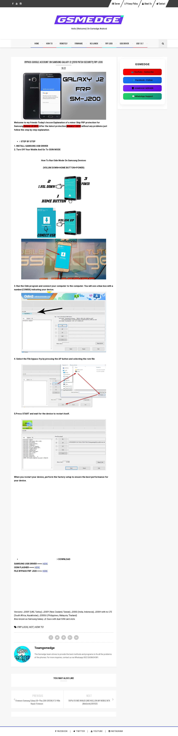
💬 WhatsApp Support (143, 96)
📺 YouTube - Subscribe (144, 72)
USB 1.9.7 (140, 43)
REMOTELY (64, 43)
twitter (79, 731)
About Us (147, 3)
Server (116, 3)
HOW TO (49, 43)
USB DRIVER (124, 43)
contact (160, 3)
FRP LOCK (109, 43)
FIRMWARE (79, 43)
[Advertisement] (63, 501)
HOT (31, 627)
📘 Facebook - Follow (144, 80)
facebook (61, 731)
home (37, 43)
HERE (45, 564)
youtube (97, 731)
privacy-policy (131, 3)
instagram (116, 731)
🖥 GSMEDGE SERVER (144, 88)
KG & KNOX (94, 43)
